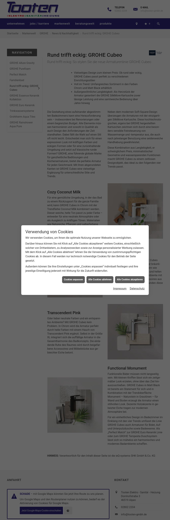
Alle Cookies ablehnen (100, 274)
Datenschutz (137, 283)
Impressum (120, 283)
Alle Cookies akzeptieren (130, 274)
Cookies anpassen (73, 274)
